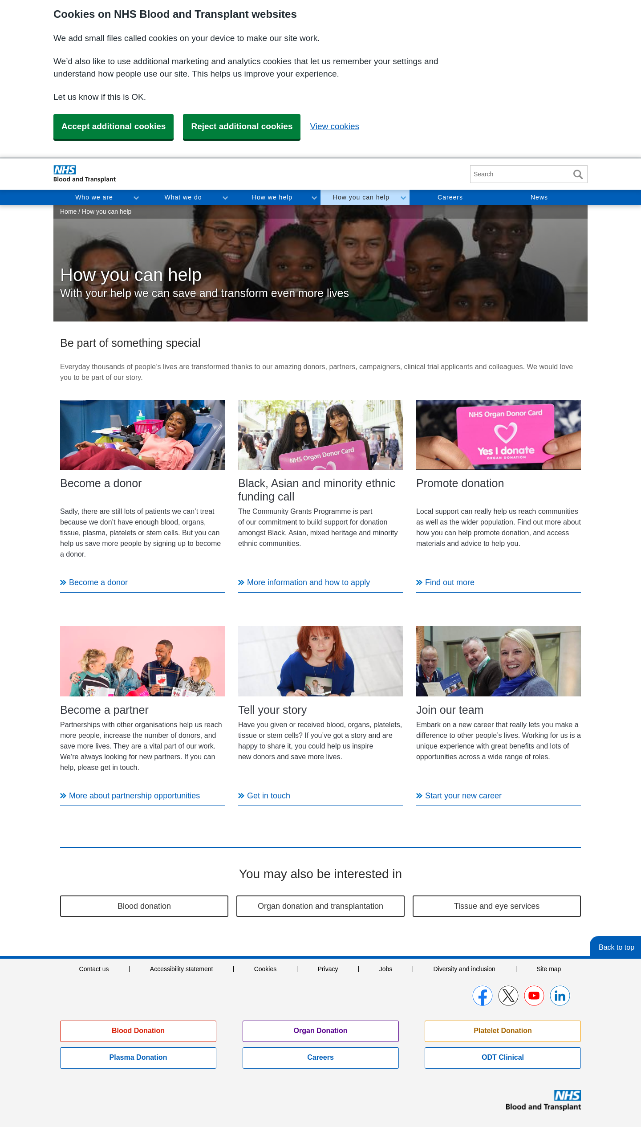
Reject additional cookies (241, 126)
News (539, 197)
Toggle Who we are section (135, 197)
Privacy (328, 968)
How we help (272, 197)
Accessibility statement (181, 968)
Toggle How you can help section (403, 197)
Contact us (94, 968)
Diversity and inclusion (464, 968)
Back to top (616, 947)
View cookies (334, 126)
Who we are (94, 197)
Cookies (265, 968)
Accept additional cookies (113, 126)
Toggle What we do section (224, 197)
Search (577, 174)
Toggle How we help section (313, 197)
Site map (548, 968)
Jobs (386, 968)
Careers (450, 197)
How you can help (361, 197)
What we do (183, 197)
